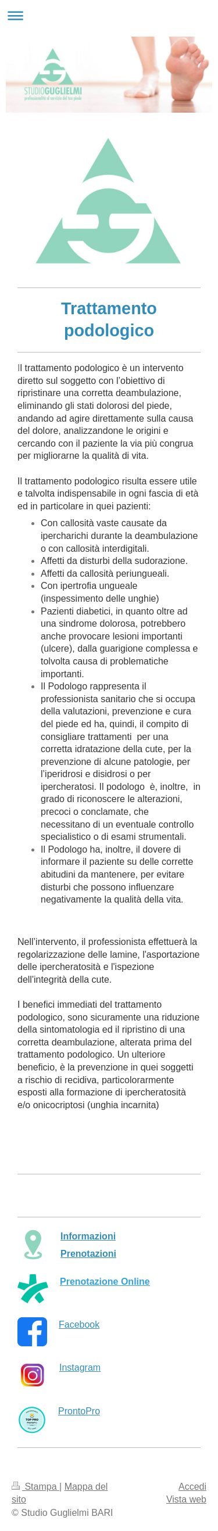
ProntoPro (79, 1411)
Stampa (35, 1487)
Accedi (192, 1487)
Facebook (79, 1324)
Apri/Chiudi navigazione (109, 15)
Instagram (80, 1367)
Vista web (186, 1499)
